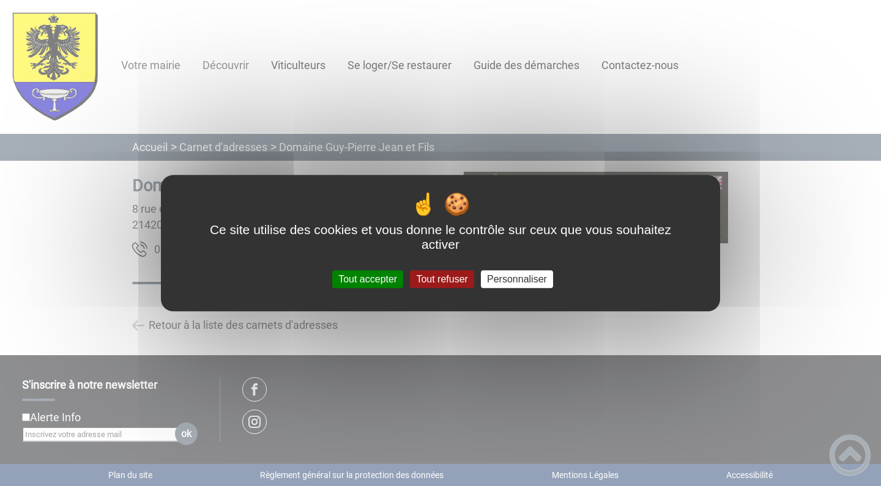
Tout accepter (367, 279)
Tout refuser (441, 279)
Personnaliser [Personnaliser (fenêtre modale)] (517, 279)
